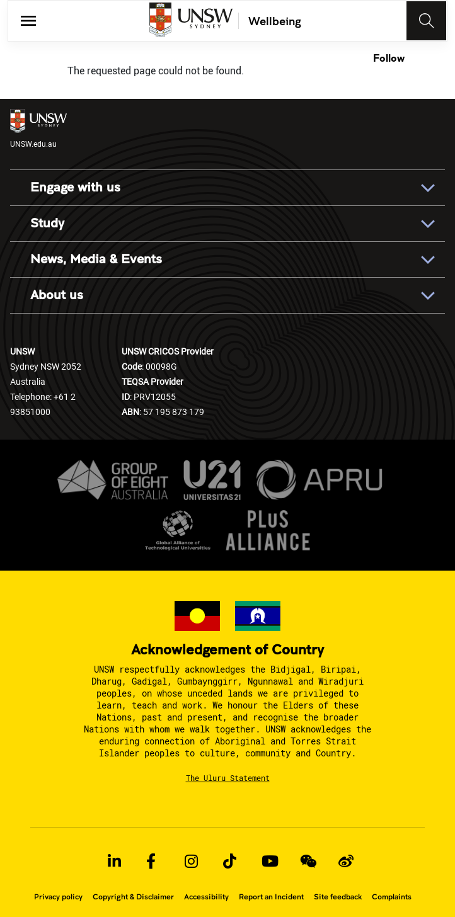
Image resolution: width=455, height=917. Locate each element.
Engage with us (75, 187)
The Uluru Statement (228, 778)
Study (47, 223)
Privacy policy (58, 896)
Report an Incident (271, 896)
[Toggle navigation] (426, 21)
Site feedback (338, 896)
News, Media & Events (96, 259)
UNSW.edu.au (38, 129)
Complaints (392, 896)
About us (56, 295)
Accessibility (206, 896)
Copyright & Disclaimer (133, 896)
